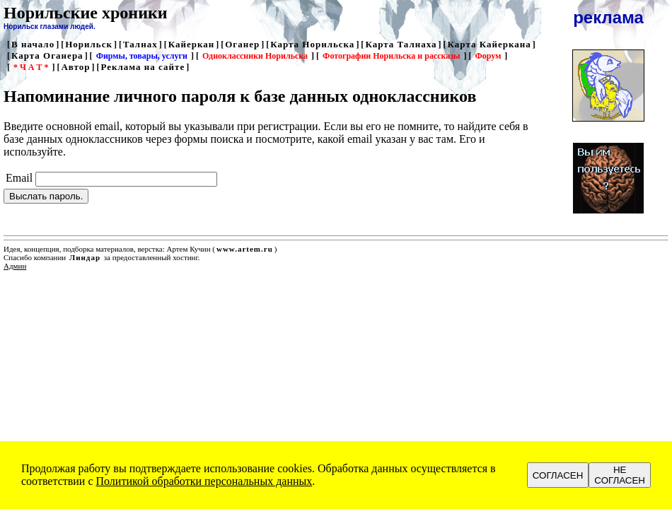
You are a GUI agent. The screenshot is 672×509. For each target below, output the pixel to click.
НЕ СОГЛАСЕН (619, 475)
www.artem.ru (244, 249)
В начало (32, 44)
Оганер (242, 44)
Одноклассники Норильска (255, 56)
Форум (488, 56)
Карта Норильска (312, 44)
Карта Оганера (47, 55)
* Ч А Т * (30, 67)
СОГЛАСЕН (558, 475)
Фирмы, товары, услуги (141, 56)
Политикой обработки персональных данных (204, 481)
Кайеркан (191, 44)
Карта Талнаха (400, 44)
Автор (75, 67)
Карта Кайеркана (489, 44)
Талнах (140, 44)
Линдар (84, 257)
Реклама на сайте (143, 67)
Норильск (88, 44)
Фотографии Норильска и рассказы (391, 56)
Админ (15, 266)
